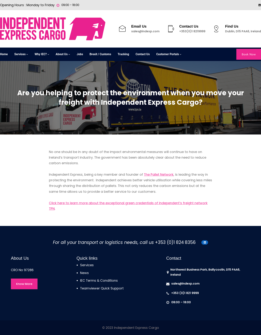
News (84, 273)
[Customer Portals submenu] (180, 54)
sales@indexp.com (145, 31)
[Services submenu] (27, 54)
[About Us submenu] (69, 54)
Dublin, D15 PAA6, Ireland (243, 31)
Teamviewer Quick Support (102, 288)
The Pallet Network (158, 174)
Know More (24, 284)
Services (87, 265)
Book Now (249, 54)
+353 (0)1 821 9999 (185, 293)
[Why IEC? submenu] (48, 54)
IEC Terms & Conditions (99, 280)
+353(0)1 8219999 (192, 31)
